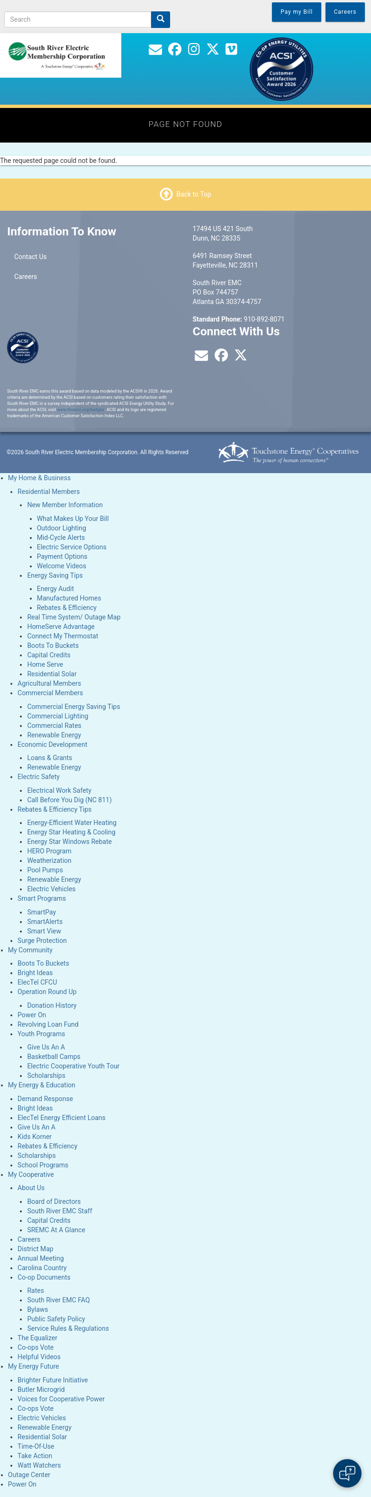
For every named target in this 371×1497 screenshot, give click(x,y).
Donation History (51, 1005)
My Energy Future (33, 1366)
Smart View (44, 931)
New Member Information (65, 505)
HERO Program (49, 851)
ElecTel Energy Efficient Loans (62, 1117)
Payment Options (62, 556)
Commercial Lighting (57, 716)
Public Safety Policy (56, 1319)
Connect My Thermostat (62, 636)
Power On (32, 1015)
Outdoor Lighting (61, 528)
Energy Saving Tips (54, 575)
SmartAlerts (45, 921)
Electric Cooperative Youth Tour (73, 1066)
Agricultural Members (49, 683)
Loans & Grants (49, 758)
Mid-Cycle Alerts (61, 537)
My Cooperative (31, 1174)
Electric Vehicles (51, 889)
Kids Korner (35, 1136)
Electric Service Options (72, 547)
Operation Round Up (47, 991)
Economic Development (52, 744)
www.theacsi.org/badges (80, 409)
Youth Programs (41, 1034)
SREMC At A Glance (56, 1230)
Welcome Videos (61, 566)
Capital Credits (48, 655)
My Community (30, 950)
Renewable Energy (54, 735)
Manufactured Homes (69, 598)
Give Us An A (46, 1047)
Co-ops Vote (36, 1347)
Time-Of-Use (36, 1446)
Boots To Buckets (53, 645)
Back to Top (193, 194)
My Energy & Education (41, 1085)
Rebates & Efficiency (67, 607)
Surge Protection (42, 940)
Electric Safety (39, 776)
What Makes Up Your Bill (73, 518)
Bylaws (37, 1309)
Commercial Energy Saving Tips (73, 706)
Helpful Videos (39, 1357)
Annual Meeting (40, 1258)
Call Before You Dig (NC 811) (69, 800)
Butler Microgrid (41, 1389)
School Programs (43, 1165)
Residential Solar (51, 674)
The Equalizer (37, 1338)
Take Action (35, 1456)
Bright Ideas (35, 973)
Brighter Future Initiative (53, 1380)
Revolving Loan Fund (48, 1024)
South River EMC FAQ (58, 1300)
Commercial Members (50, 693)
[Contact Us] (155, 51)
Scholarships (46, 1075)
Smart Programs (42, 898)
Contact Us (30, 256)
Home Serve (45, 664)
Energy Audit (55, 588)
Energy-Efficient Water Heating (72, 822)
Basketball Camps (53, 1056)
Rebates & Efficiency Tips (54, 809)
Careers (25, 276)
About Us (31, 1188)
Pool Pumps (45, 870)
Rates (35, 1290)
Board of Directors (54, 1201)
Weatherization (49, 860)
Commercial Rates (54, 725)
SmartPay (41, 912)
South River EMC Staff (59, 1211)
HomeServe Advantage (60, 626)
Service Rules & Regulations (68, 1328)
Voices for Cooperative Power (61, 1399)
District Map (36, 1249)
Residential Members (49, 491)
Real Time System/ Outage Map (73, 617)
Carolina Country (42, 1268)
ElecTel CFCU (37, 982)
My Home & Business (39, 478)
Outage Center (29, 1475)
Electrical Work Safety (59, 790)
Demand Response (45, 1099)
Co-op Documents (44, 1277)
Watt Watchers (39, 1465)
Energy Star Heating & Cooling (71, 832)
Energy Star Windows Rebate (69, 841)
